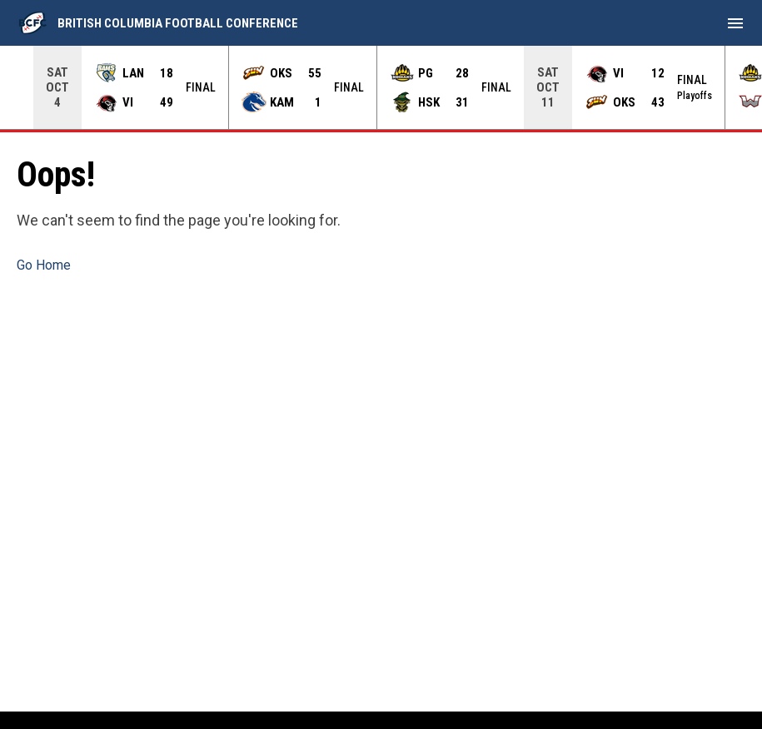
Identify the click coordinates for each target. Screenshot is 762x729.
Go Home (44, 265)
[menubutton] (735, 23)
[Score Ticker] (381, 87)
